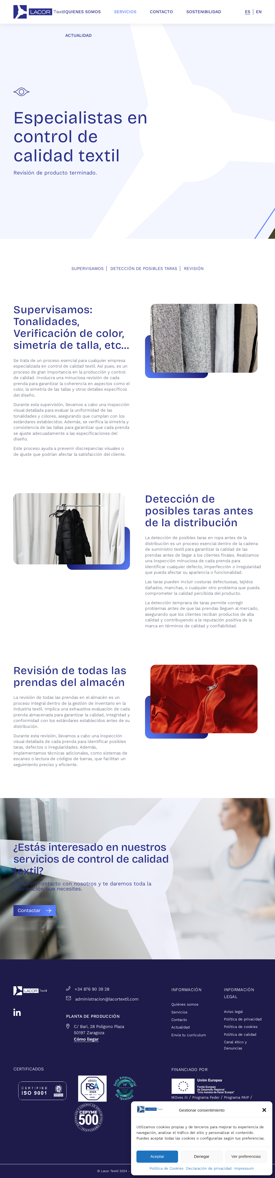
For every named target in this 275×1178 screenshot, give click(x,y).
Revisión (194, 268)
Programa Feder (205, 1097)
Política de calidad (240, 1034)
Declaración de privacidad (208, 1168)
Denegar (201, 1156)
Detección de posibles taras (143, 268)
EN (259, 11)
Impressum (244, 1168)
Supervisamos (87, 268)
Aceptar (157, 1156)
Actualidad (180, 1027)
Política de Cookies (166, 1168)
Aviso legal (233, 1011)
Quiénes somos (184, 1004)
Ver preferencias (246, 1156)
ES (247, 11)
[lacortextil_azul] (39, 12)
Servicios (179, 1012)
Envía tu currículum (188, 1035)
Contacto (179, 1019)
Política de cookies (241, 1026)
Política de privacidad (243, 1019)
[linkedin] (17, 1012)
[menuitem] (89, 12)
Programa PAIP (236, 1097)
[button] (264, 1110)
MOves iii (179, 1097)
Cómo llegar (86, 1039)
